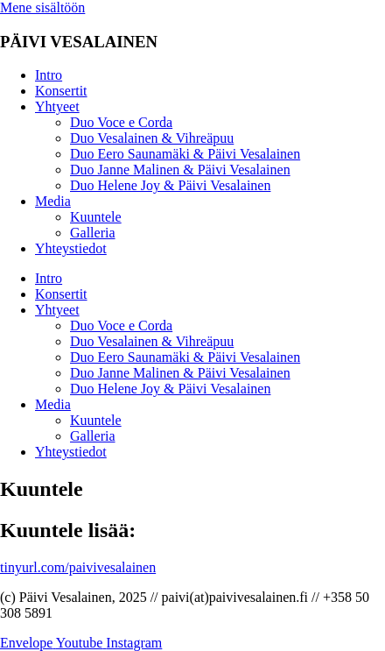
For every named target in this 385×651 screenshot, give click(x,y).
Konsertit (61, 90)
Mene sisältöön (42, 7)
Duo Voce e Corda (121, 122)
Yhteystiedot (71, 248)
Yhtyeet (57, 106)
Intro (48, 74)
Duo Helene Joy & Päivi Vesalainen (170, 185)
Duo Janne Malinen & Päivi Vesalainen (180, 169)
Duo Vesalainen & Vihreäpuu (152, 138)
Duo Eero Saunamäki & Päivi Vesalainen (185, 153)
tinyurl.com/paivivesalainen (78, 567)
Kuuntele (96, 216)
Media (53, 201)
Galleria (93, 232)
